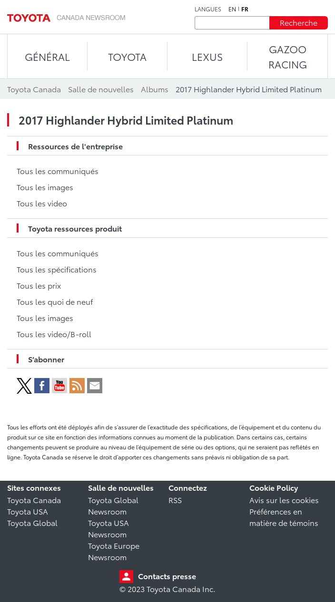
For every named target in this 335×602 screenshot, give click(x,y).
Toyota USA (27, 510)
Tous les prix (39, 285)
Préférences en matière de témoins (283, 516)
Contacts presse (167, 575)
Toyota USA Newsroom (108, 528)
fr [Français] (244, 9)
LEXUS (207, 56)
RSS (175, 499)
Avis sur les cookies (284, 499)
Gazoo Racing (287, 56)
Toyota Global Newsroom (113, 505)
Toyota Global (32, 522)
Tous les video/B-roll (54, 333)
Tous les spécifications (57, 268)
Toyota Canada (34, 499)
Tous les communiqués (58, 170)
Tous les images (45, 186)
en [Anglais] (232, 9)
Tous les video (42, 202)
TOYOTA (127, 56)
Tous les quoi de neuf (55, 301)
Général (47, 56)
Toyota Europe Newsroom (113, 551)
